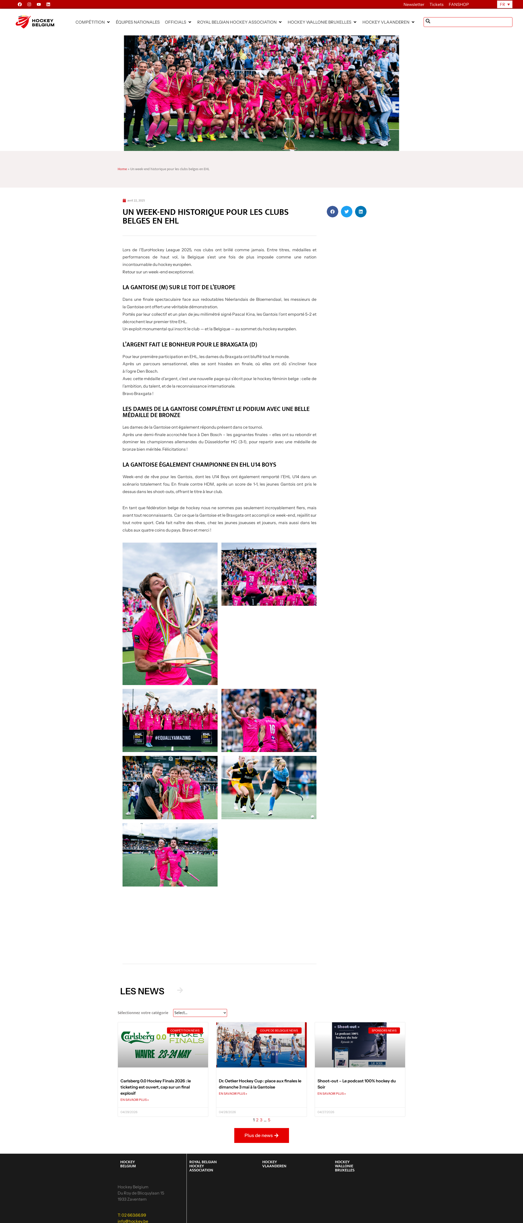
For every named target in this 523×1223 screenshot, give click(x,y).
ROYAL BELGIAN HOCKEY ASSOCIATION (203, 1166)
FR (502, 4)
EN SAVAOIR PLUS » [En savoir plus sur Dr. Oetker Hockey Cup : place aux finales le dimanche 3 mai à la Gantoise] (233, 1093)
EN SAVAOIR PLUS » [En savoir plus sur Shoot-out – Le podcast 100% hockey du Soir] (331, 1093)
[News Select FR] (200, 1013)
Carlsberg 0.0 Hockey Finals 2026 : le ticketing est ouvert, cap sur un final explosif (155, 1087)
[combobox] (468, 22)
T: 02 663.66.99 (132, 1215)
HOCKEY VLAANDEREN (274, 1164)
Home (122, 169)
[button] (93, 22)
